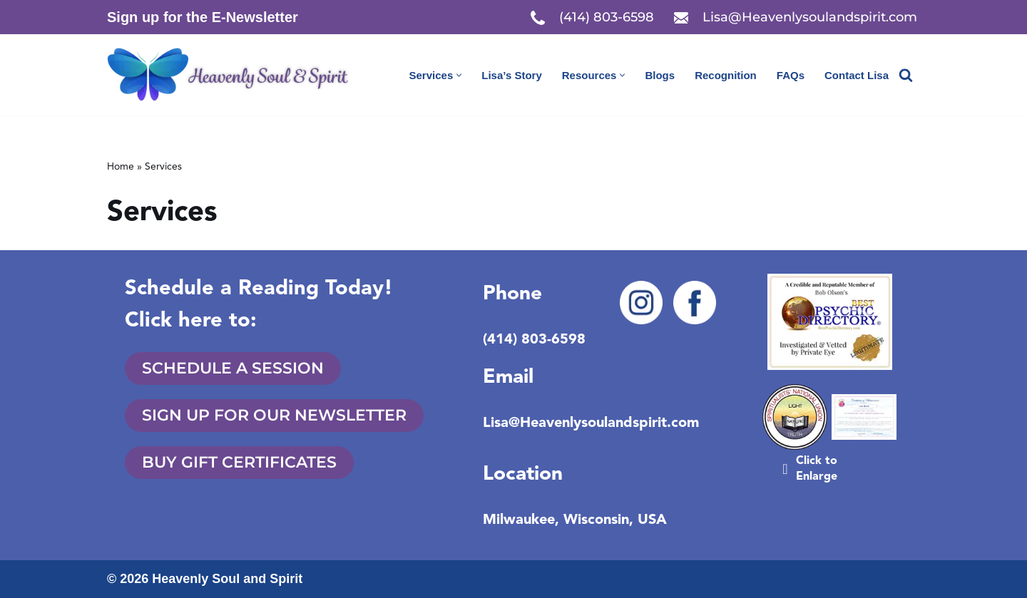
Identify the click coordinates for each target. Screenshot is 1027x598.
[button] (458, 75)
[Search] (906, 75)
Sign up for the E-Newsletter (202, 17)
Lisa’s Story (511, 75)
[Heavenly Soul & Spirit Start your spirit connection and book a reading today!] (235, 75)
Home (120, 167)
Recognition (726, 75)
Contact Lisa (856, 75)
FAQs (790, 75)
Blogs (660, 75)
